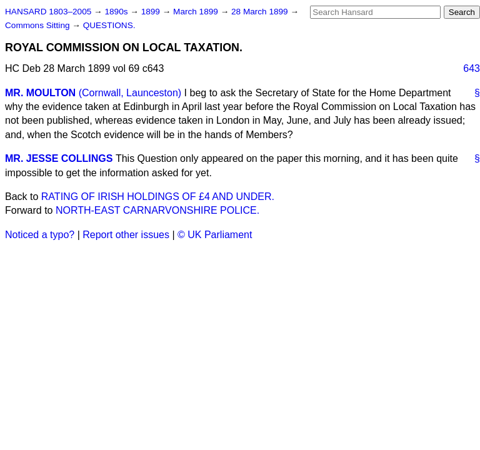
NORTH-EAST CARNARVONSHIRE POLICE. (157, 210)
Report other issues (125, 234)
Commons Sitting (38, 25)
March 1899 (197, 11)
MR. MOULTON (40, 93)
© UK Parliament (215, 234)
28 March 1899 (260, 11)
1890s (117, 11)
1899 (151, 11)
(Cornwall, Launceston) (130, 93)
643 (471, 68)
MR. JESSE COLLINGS (58, 158)
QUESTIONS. (109, 25)
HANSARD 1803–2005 (48, 11)
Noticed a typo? (39, 234)
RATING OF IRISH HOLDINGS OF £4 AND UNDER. (157, 196)
